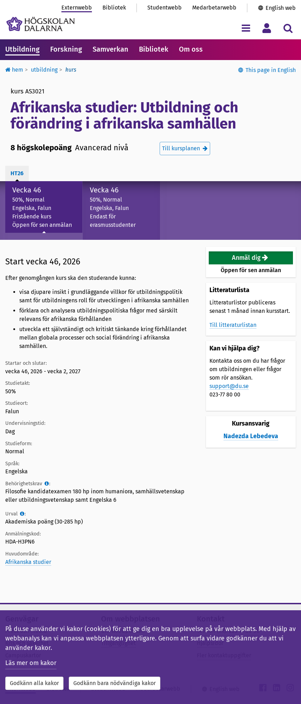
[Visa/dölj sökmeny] (288, 28)
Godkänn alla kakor (34, 683)
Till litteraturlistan (232, 325)
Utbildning (22, 49)
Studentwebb (164, 7)
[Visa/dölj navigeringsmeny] (246, 28)
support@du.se (229, 386)
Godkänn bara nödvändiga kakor (114, 683)
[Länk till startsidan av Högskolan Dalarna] (40, 24)
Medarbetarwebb (214, 7)
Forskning (66, 49)
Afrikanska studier (28, 562)
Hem (14, 69)
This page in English (271, 70)
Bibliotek (114, 7)
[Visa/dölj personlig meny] (267, 28)
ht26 (17, 173)
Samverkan (110, 49)
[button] (251, 257)
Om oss (191, 49)
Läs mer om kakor (30, 663)
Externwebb (76, 7)
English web (281, 8)
